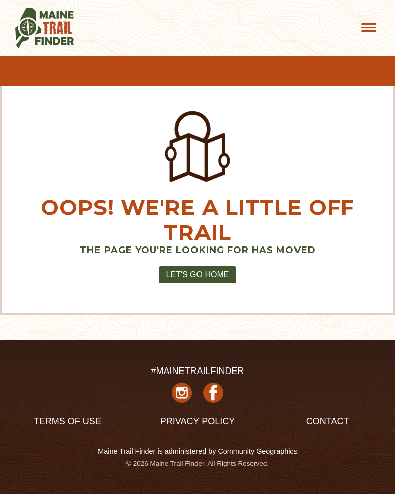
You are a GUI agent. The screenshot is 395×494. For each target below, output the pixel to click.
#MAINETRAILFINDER (197, 371)
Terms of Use (68, 421)
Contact (327, 421)
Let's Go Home (197, 274)
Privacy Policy (197, 421)
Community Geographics (257, 451)
